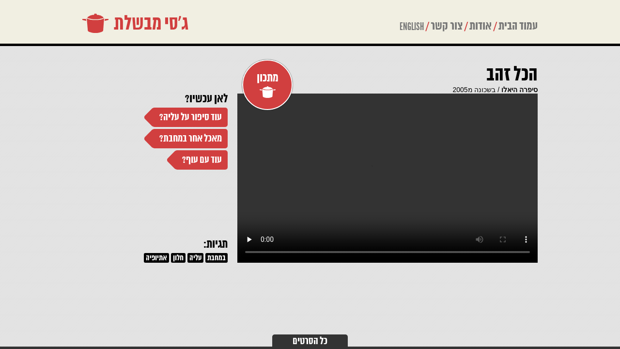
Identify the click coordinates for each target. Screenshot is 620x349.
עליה (195, 258)
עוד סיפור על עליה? (190, 117)
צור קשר (447, 26)
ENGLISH (412, 26)
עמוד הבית (518, 26)
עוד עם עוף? (202, 160)
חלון (178, 258)
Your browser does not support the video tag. (387, 178)
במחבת (216, 258)
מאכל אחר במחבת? (190, 139)
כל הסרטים (310, 341)
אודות (480, 26)
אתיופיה (156, 258)
